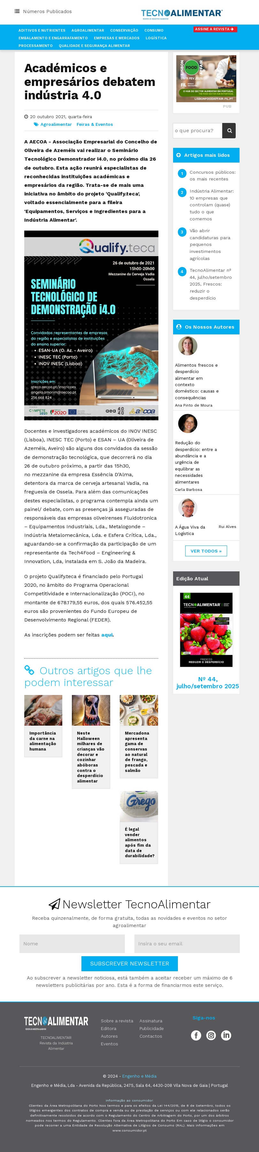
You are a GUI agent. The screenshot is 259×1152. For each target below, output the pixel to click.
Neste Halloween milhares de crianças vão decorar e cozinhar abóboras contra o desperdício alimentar (90, 757)
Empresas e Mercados (117, 38)
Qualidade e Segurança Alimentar (94, 46)
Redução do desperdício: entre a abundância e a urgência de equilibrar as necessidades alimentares (196, 462)
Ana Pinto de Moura (193, 405)
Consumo (154, 30)
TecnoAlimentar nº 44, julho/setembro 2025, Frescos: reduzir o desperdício (211, 284)
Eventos (109, 1043)
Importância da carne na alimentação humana (42, 741)
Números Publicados (43, 11)
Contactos (151, 1036)
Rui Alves (227, 526)
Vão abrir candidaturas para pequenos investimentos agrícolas (210, 244)
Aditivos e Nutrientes (42, 30)
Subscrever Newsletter (129, 963)
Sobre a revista (117, 1020)
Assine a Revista (215, 29)
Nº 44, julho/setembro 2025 (208, 682)
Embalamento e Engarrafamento (53, 38)
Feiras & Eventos (95, 124)
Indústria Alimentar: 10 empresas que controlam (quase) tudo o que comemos (212, 204)
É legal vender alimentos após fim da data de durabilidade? (140, 842)
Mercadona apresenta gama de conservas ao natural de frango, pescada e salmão (137, 752)
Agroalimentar (88, 30)
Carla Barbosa (188, 489)
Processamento (36, 46)
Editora (108, 1028)
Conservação (124, 30)
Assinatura (151, 1020)
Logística (156, 38)
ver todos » (206, 550)
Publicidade (152, 1028)
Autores (109, 1036)
